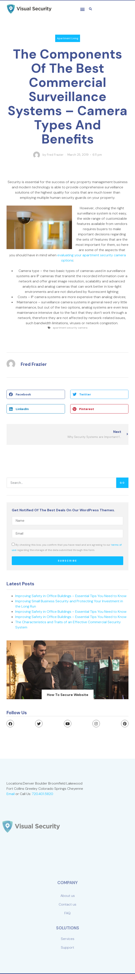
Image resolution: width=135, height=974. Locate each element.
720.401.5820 (46, 793)
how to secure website (67, 694)
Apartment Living (67, 38)
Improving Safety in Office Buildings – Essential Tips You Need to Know (70, 596)
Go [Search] (122, 482)
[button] (82, 9)
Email (19, 793)
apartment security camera (70, 327)
